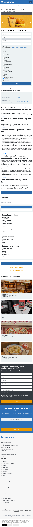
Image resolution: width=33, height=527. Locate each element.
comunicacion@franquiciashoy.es (8, 454)
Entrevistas (4, 469)
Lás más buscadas (6, 491)
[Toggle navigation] (30, 2)
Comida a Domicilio (8, 77)
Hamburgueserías (8, 64)
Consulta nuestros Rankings (16, 267)
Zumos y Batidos (8, 71)
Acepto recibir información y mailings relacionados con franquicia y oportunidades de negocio (15, 396)
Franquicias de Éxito (6, 485)
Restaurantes (7, 58)
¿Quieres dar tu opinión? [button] (6, 202)
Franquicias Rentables (7, 483)
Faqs (3, 475)
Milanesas (6, 80)
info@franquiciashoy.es (6, 442)
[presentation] (10, 424)
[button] (31, 21)
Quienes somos (15, 513)
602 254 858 (4, 450)
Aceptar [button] (4, 525)
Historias (4, 471)
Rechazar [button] (10, 525)
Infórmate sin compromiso (16, 192)
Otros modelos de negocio (16, 516)
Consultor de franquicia (6, 513)
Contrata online (5, 502)
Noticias (3, 465)
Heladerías (6, 57)
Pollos (5, 74)
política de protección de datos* (19, 47)
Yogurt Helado (7, 63)
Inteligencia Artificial (6, 493)
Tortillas (6, 78)
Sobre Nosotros (13, 13)
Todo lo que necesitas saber (25, 513)
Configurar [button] (16, 525)
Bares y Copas (7, 75)
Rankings (4, 461)
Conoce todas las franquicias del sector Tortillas (16, 263)
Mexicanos (6, 67)
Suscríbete (16, 429)
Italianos (6, 60)
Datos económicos (5, 13)
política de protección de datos (17, 398)
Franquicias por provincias (7, 463)
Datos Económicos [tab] (6, 207)
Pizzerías (6, 65)
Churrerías (6, 70)
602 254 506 (4, 456)
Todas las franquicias (6, 481)
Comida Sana (7, 73)
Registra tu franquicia (17, 515)
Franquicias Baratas (6, 489)
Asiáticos (6, 68)
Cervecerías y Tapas (8, 55)
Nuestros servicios (6, 498)
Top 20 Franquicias (6, 487)
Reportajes (4, 467)
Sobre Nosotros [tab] (5, 209)
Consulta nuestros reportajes (16, 270)
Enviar (16, 83)
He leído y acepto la (15, 47)
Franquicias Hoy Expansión (8, 500)
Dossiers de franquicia (26, 515)
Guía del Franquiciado (6, 473)
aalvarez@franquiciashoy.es (7, 449)
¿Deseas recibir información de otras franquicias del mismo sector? (16, 50)
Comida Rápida (7, 61)
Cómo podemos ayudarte (7, 515)
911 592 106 (3, 444)
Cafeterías (6, 54)
